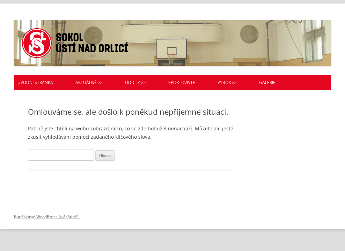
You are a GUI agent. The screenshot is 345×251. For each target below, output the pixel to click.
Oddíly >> (135, 82)
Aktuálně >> (89, 82)
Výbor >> (227, 82)
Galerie (267, 82)
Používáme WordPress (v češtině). (47, 217)
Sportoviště (181, 82)
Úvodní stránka (35, 82)
